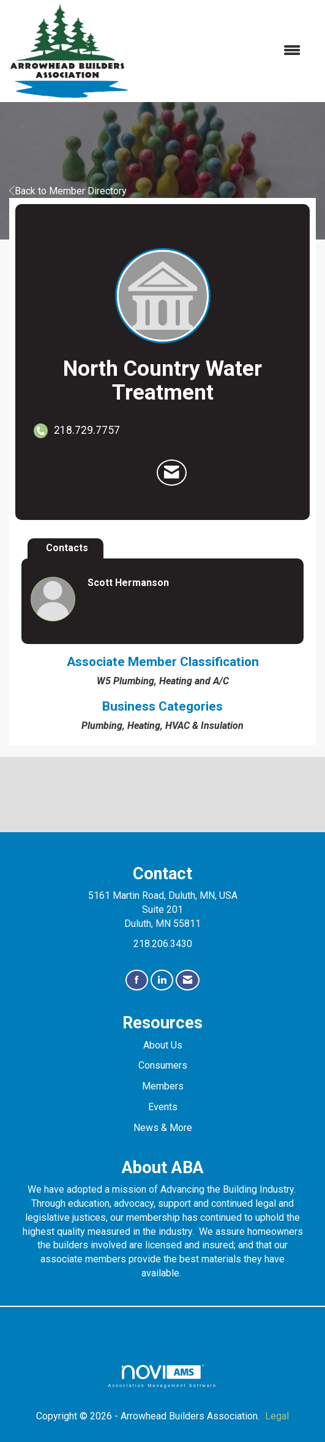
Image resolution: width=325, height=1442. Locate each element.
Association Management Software (162, 1376)
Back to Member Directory (68, 191)
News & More (162, 1127)
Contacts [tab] (67, 548)
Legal (277, 1416)
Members (163, 1086)
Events (162, 1107)
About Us (162, 1045)
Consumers (162, 1065)
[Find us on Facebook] (136, 980)
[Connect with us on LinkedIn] (162, 980)
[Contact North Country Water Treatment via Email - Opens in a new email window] (172, 472)
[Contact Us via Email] (188, 980)
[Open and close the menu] (221, 51)
